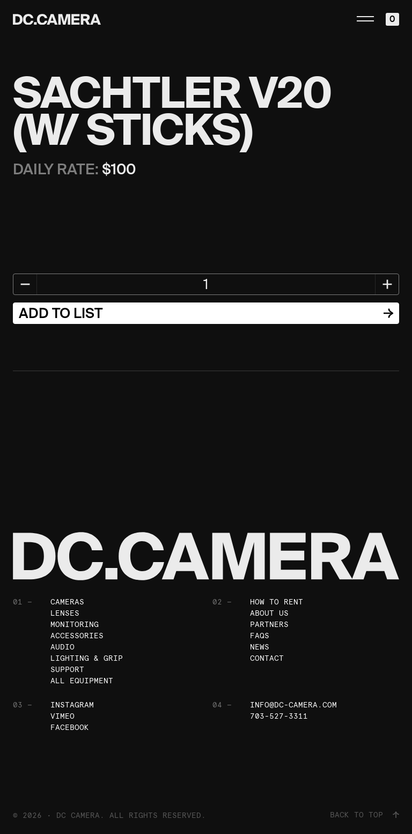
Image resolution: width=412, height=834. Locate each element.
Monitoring (74, 624)
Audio (62, 647)
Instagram (72, 705)
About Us (269, 613)
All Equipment (81, 680)
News (259, 647)
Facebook (69, 727)
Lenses (64, 613)
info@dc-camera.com (293, 705)
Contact (267, 658)
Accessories (77, 635)
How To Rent (276, 602)
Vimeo (62, 716)
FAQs (259, 635)
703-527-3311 (279, 716)
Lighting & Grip (86, 658)
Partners (269, 624)
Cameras (67, 602)
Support (67, 669)
